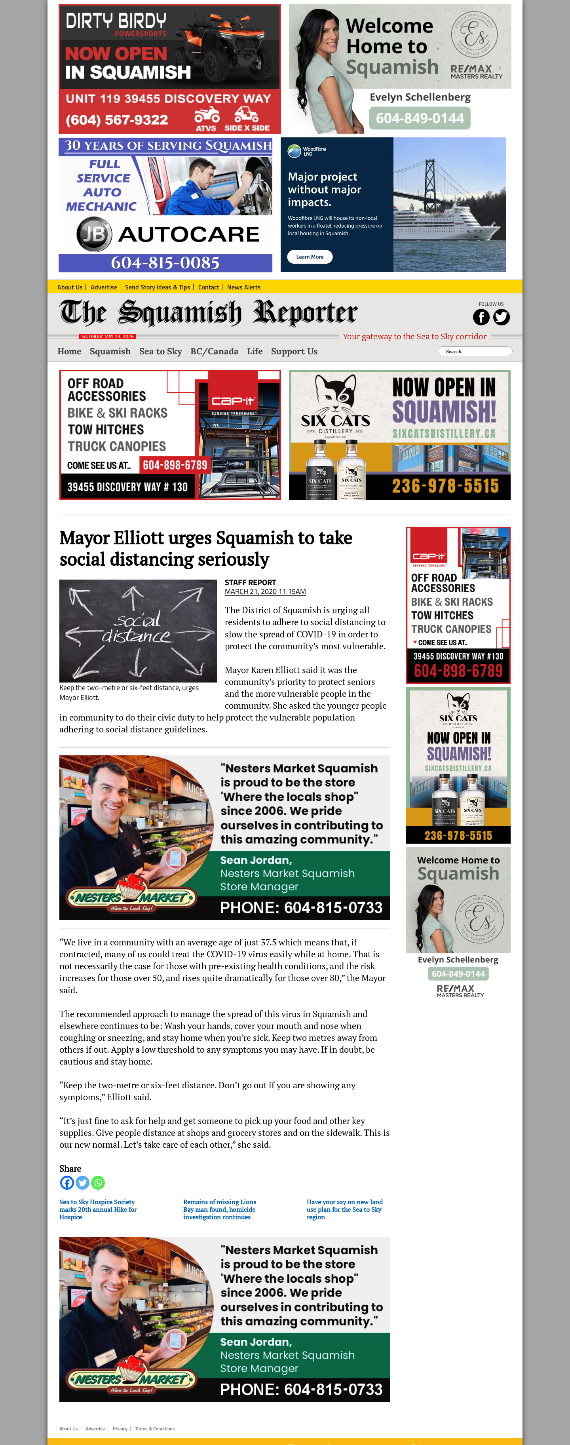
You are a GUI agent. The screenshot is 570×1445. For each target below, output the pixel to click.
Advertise (95, 1428)
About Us (68, 1428)
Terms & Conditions (155, 1428)
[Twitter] (82, 1183)
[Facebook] (67, 1183)
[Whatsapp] (98, 1183)
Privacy (120, 1428)
